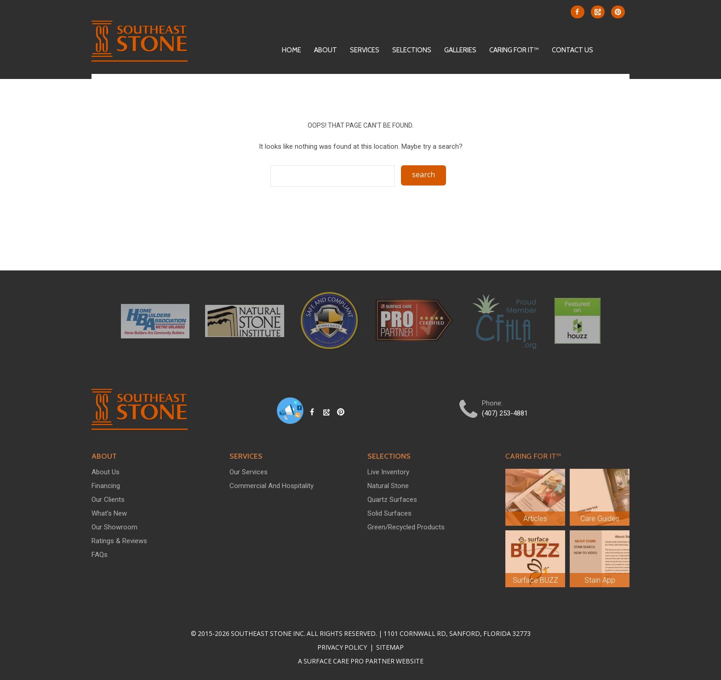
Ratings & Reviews (119, 541)
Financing (106, 486)
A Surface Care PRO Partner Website (360, 661)
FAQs (100, 555)
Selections (411, 50)
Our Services (248, 472)
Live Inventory (388, 472)
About (325, 50)
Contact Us (572, 50)
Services (364, 50)
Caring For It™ (514, 50)
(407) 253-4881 (505, 413)
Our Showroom (114, 527)
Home (291, 50)
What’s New (109, 513)
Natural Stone (388, 486)
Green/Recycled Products (406, 527)
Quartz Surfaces (392, 499)
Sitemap (389, 647)
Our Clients (108, 499)
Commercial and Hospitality (271, 486)
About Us (106, 472)
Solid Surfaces (389, 513)
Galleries (460, 50)
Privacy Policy (342, 647)
